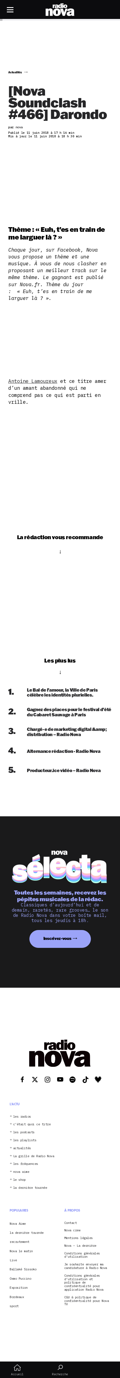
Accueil (17, 1370)
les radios (22, 1116)
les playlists (25, 1140)
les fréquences (25, 1164)
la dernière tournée (30, 1188)
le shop (19, 1180)
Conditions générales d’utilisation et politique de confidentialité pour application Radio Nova (84, 1282)
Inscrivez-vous (57, 938)
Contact (70, 1223)
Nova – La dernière (80, 1246)
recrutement (19, 1242)
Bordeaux (17, 1297)
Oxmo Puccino (20, 1278)
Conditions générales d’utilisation (82, 1255)
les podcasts (24, 1132)
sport (14, 1306)
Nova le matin (21, 1251)
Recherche (60, 1370)
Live (13, 1260)
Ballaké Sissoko (23, 1269)
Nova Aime (18, 1223)
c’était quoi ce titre (32, 1124)
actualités (22, 1148)
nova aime (21, 1172)
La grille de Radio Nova (33, 1156)
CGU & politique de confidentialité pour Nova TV (86, 1301)
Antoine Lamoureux (32, 381)
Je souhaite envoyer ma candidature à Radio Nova (85, 1266)
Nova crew (72, 1230)
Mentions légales (78, 1238)
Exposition (18, 1287)
